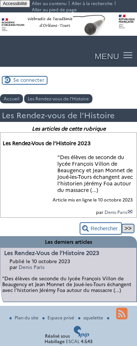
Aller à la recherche (92, 3)
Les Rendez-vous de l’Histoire (58, 98)
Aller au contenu (49, 3)
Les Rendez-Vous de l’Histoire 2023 (51, 253)
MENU (107, 56)
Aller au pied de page (54, 9)
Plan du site (24, 317)
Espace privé (58, 317)
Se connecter (28, 80)
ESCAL (73, 341)
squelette (91, 317)
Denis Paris (115, 212)
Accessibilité (15, 3)
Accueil (11, 98)
